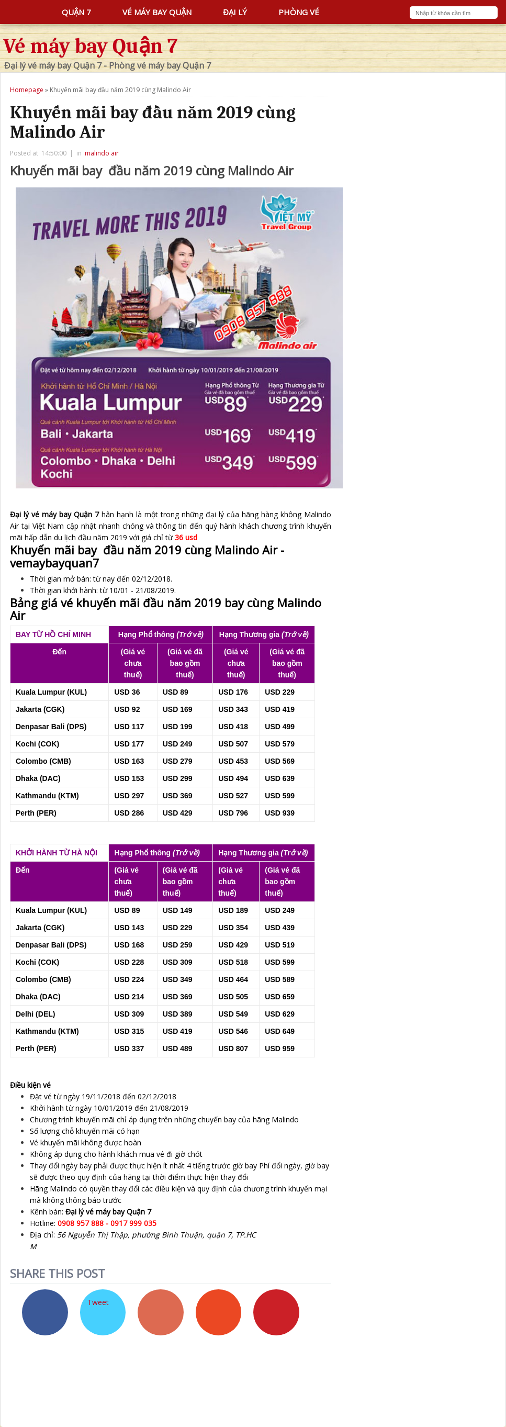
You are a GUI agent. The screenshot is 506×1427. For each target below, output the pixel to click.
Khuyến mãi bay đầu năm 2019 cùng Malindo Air (153, 122)
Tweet (98, 1302)
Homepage (26, 89)
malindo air (102, 153)
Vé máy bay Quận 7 (90, 46)
